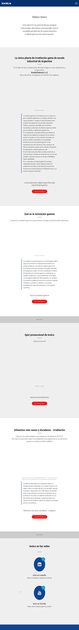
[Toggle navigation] (76, 3)
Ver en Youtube (39, 191)
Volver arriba (39, 319)
